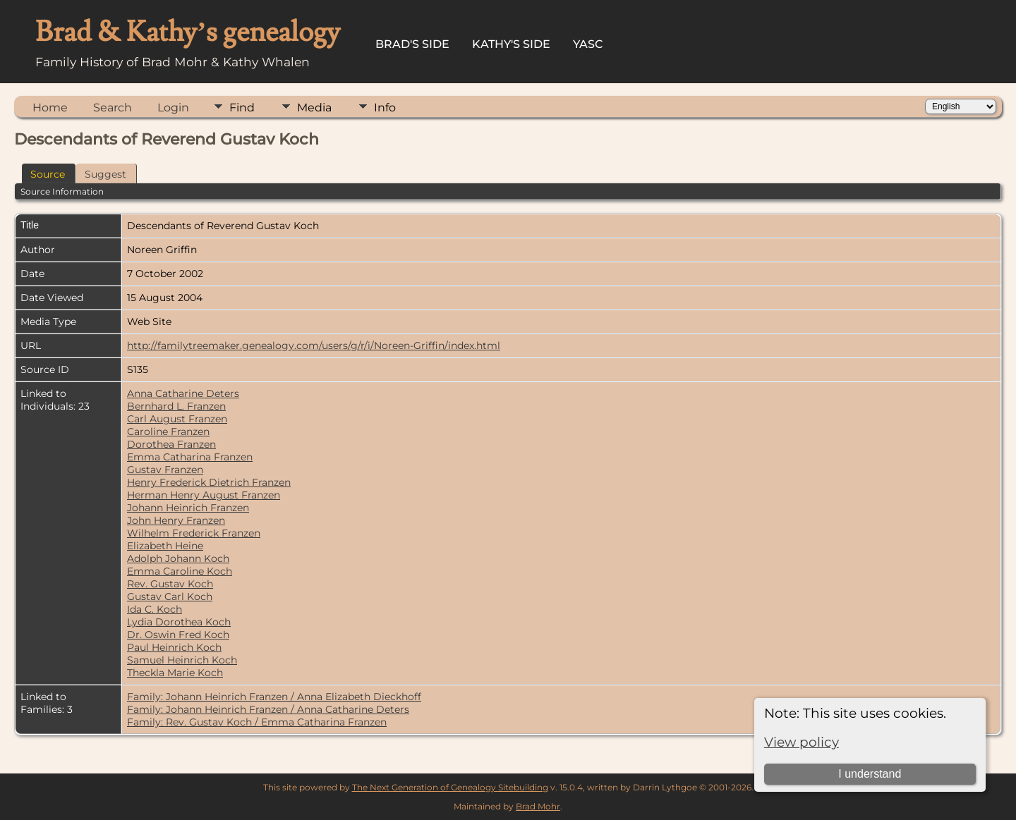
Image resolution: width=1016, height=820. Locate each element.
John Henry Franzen (176, 520)
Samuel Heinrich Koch (182, 660)
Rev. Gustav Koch (170, 583)
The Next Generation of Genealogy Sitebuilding (450, 787)
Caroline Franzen (168, 431)
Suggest (105, 174)
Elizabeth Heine (165, 545)
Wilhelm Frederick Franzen (193, 533)
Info (385, 107)
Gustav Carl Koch (169, 596)
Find (242, 107)
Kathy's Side (511, 44)
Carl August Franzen (177, 418)
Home (50, 107)
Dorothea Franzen (171, 444)
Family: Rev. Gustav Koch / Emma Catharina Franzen (257, 722)
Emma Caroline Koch (179, 571)
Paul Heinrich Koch (174, 647)
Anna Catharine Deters (183, 393)
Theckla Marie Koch (175, 672)
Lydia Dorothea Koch (179, 622)
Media (314, 107)
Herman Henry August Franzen (203, 495)
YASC (588, 44)
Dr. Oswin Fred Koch (178, 634)
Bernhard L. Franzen (176, 406)
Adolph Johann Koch (178, 558)
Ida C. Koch (154, 609)
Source (47, 174)
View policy (801, 742)
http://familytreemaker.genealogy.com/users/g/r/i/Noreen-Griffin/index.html (313, 345)
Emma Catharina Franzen (190, 457)
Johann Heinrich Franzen (188, 507)
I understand (869, 774)
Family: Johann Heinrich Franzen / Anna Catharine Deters (268, 709)
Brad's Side (412, 44)
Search (112, 107)
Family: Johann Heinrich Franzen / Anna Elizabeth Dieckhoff (274, 696)
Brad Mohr (538, 806)
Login (173, 107)
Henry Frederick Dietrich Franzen (209, 482)
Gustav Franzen (165, 469)
